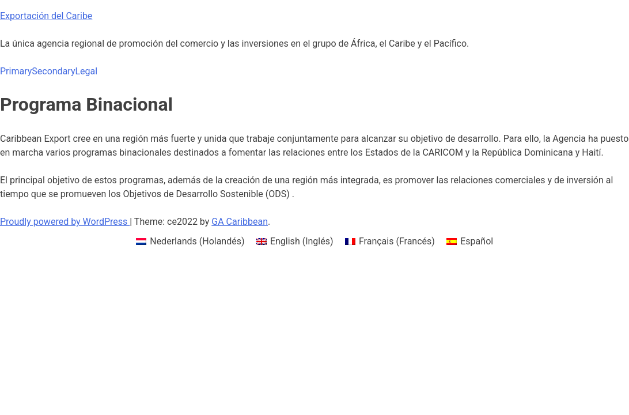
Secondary (53, 71)
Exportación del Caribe (46, 15)
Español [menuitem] (476, 241)
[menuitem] (190, 241)
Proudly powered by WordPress (65, 221)
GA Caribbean (239, 221)
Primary (16, 71)
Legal (86, 71)
